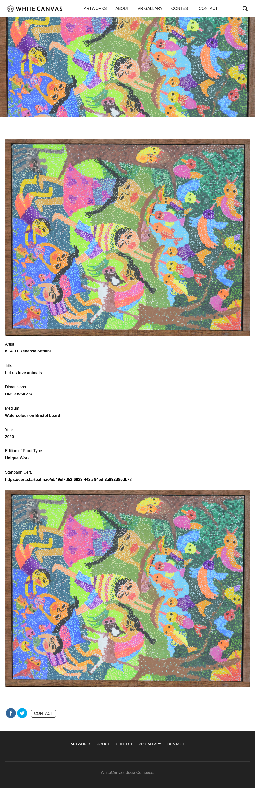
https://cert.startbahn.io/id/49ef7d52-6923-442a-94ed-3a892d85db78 (68, 479)
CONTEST (180, 8)
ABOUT (122, 8)
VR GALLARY (150, 8)
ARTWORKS (95, 8)
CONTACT (208, 8)
